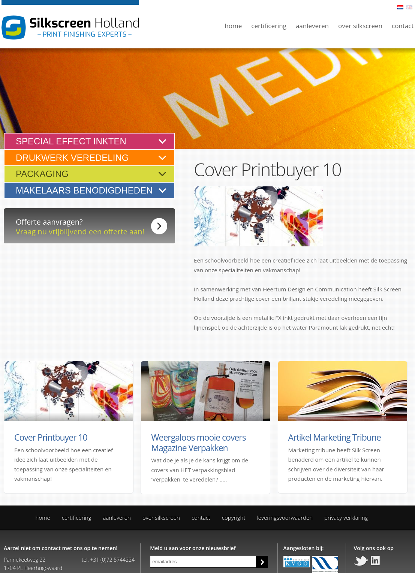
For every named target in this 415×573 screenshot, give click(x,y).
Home (233, 25)
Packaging (42, 174)
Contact (403, 25)
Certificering (268, 25)
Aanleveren (312, 25)
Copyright (234, 517)
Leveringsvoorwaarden (285, 517)
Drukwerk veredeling (72, 158)
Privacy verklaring (346, 517)
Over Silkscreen (360, 25)
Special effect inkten (71, 141)
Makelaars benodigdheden (84, 190)
